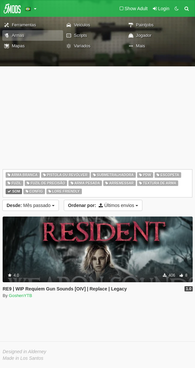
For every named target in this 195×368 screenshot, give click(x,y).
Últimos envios (103, 205)
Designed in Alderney (24, 351)
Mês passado (31, 205)
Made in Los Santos (23, 358)
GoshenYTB (20, 295)
